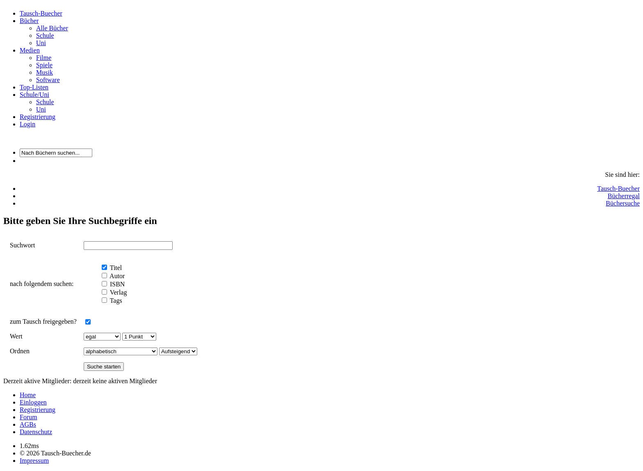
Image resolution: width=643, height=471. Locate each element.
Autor (116, 275)
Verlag (117, 292)
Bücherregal (624, 195)
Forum (28, 417)
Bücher (29, 20)
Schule (45, 35)
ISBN (116, 284)
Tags (115, 300)
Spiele (44, 65)
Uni (41, 42)
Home (28, 394)
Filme (43, 57)
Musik (44, 72)
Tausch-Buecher (41, 13)
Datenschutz (36, 431)
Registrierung (37, 116)
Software (48, 79)
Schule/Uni (34, 94)
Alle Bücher (52, 28)
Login (27, 124)
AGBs (28, 424)
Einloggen (33, 402)
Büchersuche (623, 203)
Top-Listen (34, 87)
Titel (115, 267)
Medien (30, 50)
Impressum (34, 460)
